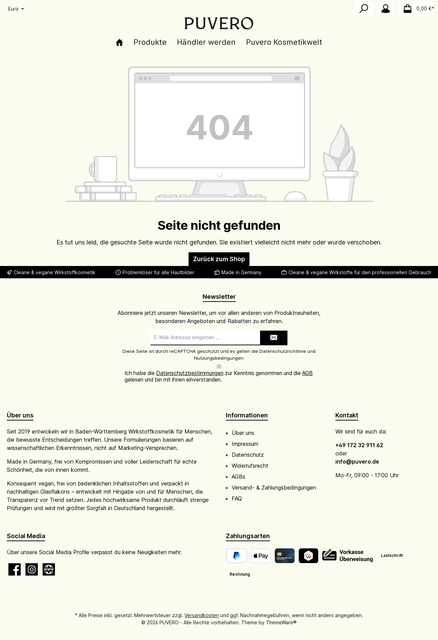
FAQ (237, 492)
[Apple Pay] (261, 549)
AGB (307, 367)
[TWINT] (308, 549)
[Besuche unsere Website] (48, 563)
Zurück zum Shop (219, 259)
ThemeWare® (281, 616)
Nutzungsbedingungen (218, 358)
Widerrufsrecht (250, 459)
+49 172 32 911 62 (359, 438)
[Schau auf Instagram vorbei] (31, 563)
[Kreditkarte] (284, 549)
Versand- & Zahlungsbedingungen (274, 481)
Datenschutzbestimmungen (189, 367)
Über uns (243, 426)
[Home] (119, 42)
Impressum (245, 437)
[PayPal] (236, 549)
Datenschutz (248, 448)
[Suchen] (364, 8)
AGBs (238, 470)
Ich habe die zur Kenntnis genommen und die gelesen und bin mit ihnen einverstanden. (219, 370)
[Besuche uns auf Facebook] (14, 563)
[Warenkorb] (416, 8)
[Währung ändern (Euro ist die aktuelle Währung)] (15, 9)
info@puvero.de (357, 455)
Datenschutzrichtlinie (282, 351)
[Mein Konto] (385, 8)
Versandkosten (201, 609)
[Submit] (273, 338)
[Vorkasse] (348, 549)
